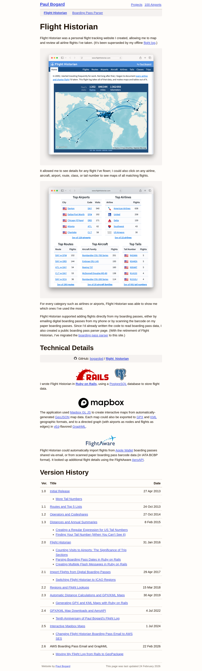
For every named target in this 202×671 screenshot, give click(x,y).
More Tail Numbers (69, 499)
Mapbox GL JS (80, 412)
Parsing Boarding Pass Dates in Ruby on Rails (88, 559)
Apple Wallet (124, 450)
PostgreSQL (118, 384)
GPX (140, 417)
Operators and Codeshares (69, 514)
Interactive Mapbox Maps (67, 626)
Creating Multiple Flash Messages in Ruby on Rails (91, 564)
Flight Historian (55, 13)
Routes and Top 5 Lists (66, 506)
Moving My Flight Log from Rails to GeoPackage (89, 654)
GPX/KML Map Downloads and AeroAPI (78, 610)
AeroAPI (138, 460)
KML (153, 417)
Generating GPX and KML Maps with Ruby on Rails (92, 603)
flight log (149, 43)
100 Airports (153, 4)
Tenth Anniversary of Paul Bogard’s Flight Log (88, 618)
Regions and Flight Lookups (69, 587)
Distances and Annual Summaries (73, 522)
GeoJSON (62, 417)
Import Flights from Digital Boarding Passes (80, 572)
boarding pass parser (93, 335)
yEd (56, 426)
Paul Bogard (52, 4)
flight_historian (117, 358)
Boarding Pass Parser (87, 13)
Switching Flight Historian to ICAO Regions (86, 579)
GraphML (79, 426)
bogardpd (96, 358)
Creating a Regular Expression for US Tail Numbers (92, 530)
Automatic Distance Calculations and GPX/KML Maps (87, 595)
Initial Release (60, 491)
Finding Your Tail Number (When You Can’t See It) (91, 534)
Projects (136, 4)
